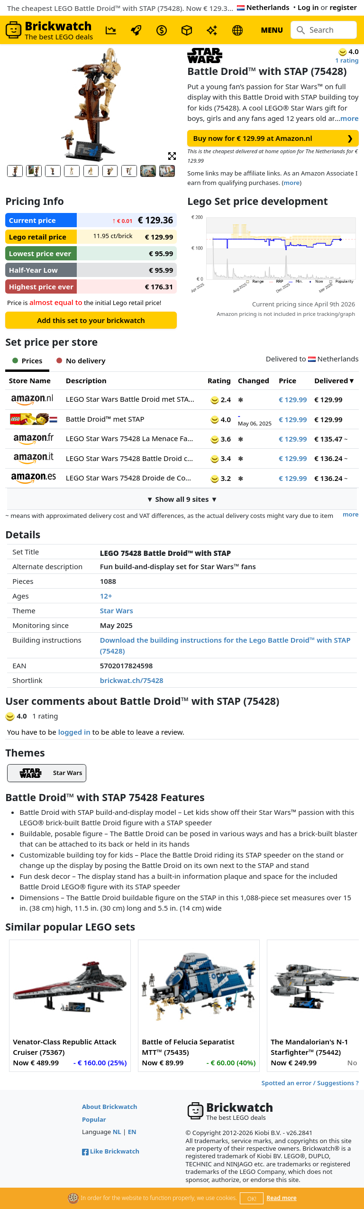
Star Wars (116, 610)
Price (287, 380)
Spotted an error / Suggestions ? (310, 1083)
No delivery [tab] (80, 360)
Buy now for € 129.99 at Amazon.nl (273, 138)
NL (117, 1131)
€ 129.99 (293, 399)
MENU (272, 30)
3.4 (220, 458)
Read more (282, 1198)
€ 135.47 (328, 438)
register (343, 7)
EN (132, 1131)
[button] (172, 155)
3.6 (220, 438)
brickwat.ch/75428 (132, 680)
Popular (94, 1119)
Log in (308, 7)
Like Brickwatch (110, 1151)
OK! (251, 1199)
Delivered (331, 380)
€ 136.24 (328, 458)
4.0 (220, 419)
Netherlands (263, 7)
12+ (106, 595)
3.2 (220, 478)
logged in (74, 732)
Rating (219, 380)
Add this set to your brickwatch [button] (91, 320)
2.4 (220, 399)
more (349, 118)
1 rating (347, 60)
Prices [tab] (27, 360)
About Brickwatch (109, 1106)
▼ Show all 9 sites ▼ (182, 499)
